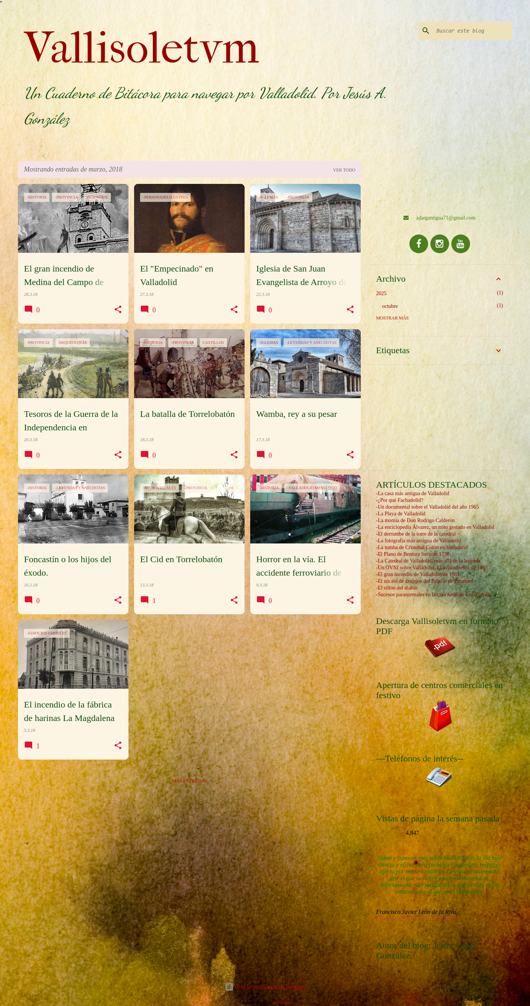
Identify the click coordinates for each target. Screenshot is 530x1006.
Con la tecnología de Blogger (265, 987)
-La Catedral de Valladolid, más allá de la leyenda (428, 561)
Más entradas (189, 781)
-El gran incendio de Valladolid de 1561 (418, 574)
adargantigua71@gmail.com (439, 218)
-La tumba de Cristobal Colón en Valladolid (422, 547)
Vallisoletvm (141, 48)
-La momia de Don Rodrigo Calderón (415, 520)
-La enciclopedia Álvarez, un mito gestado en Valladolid (435, 527)
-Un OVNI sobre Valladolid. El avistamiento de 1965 (432, 567)
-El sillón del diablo (397, 588)
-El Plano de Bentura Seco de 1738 (412, 554)
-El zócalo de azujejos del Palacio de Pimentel (424, 581)
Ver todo (344, 170)
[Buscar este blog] (472, 31)
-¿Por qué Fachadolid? (399, 500)
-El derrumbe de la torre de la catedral (416, 534)
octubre (390, 306)
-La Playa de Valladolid (400, 513)
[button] (117, 310)
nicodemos (282, 1002)
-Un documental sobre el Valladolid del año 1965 (427, 507)
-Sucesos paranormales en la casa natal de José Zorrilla (433, 594)
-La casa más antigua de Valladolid (412, 493)
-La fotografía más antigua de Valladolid (418, 540)
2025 (381, 293)
